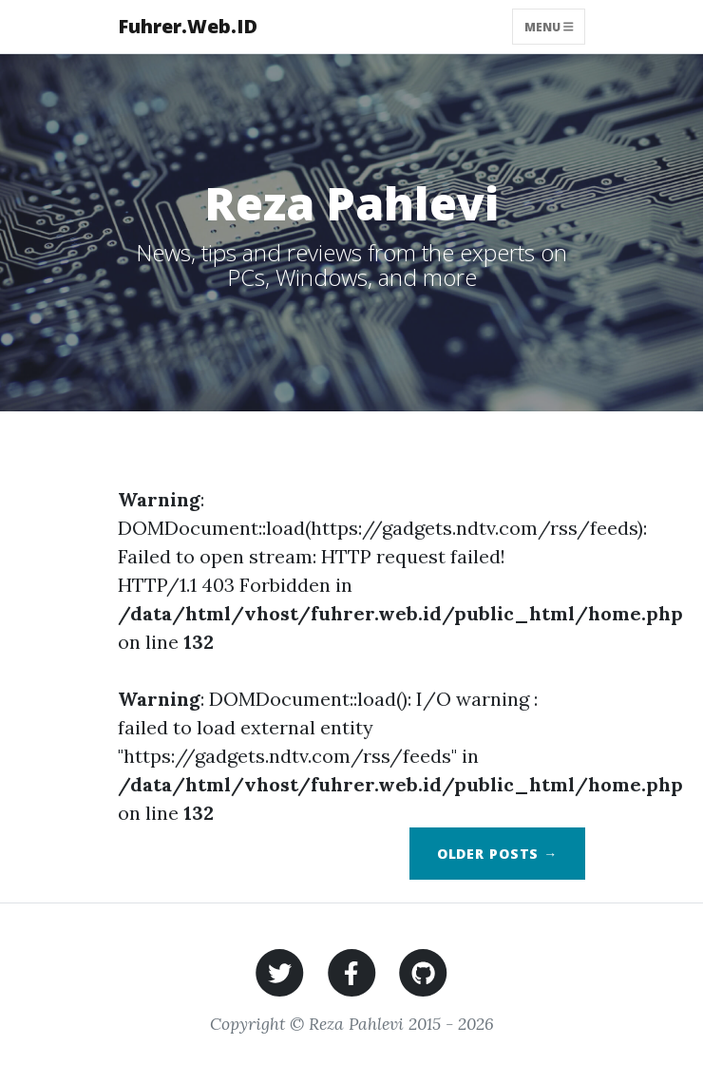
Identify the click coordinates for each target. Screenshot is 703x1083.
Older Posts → (497, 854)
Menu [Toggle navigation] (549, 26)
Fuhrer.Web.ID (187, 26)
